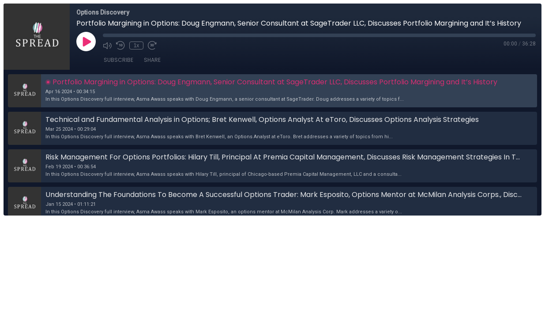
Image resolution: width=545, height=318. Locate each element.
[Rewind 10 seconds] (120, 45)
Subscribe (118, 60)
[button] (272, 90)
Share (152, 60)
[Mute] (107, 45)
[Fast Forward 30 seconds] (152, 45)
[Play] (86, 41)
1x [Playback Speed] (136, 45)
